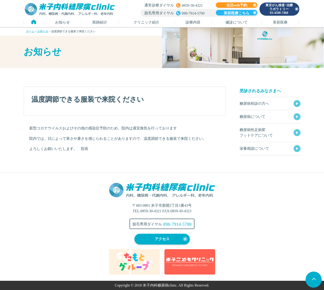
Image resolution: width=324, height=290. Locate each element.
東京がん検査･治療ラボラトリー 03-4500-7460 (279, 9)
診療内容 (193, 22)
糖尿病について (252, 117)
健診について (237, 22)
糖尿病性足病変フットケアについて (256, 132)
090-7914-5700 (177, 224)
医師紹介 (99, 22)
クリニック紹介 (146, 22)
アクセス (162, 239)
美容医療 (280, 22)
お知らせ (62, 22)
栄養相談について (254, 148)
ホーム (30, 31)
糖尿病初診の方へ (254, 103)
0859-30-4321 (150, 211)
